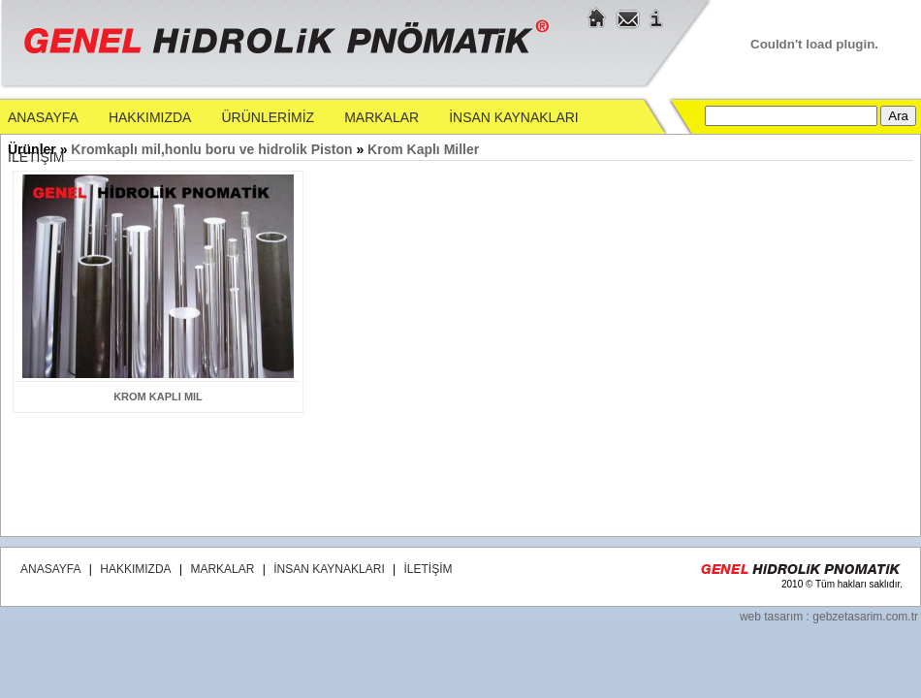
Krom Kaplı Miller (423, 149)
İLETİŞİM (36, 157)
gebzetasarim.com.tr (865, 616)
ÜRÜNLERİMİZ (267, 117)
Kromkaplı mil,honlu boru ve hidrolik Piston (213, 149)
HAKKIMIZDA (150, 117)
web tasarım (771, 616)
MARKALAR (381, 117)
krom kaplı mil (158, 396)
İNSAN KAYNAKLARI (514, 117)
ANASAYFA (43, 117)
